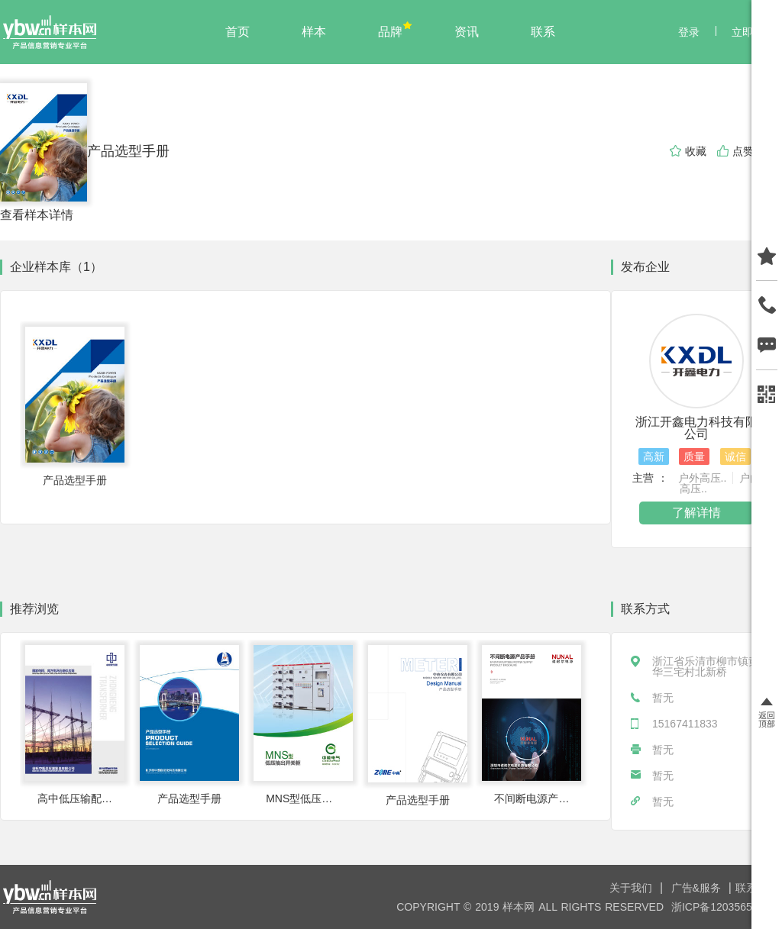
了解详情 (696, 512)
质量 (694, 456)
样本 (314, 31)
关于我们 (632, 888)
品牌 (390, 31)
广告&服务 (698, 888)
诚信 (735, 456)
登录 (689, 32)
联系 (543, 31)
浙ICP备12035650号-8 (724, 907)
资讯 (466, 31)
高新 (653, 456)
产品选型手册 (128, 151)
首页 (237, 31)
